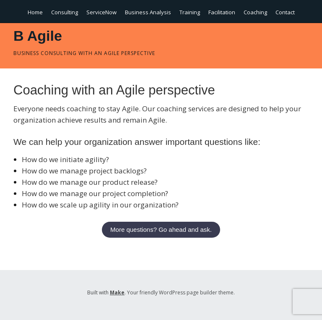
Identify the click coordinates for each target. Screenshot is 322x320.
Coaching (255, 12)
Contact (285, 12)
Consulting (64, 12)
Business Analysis (148, 12)
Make (117, 292)
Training (189, 12)
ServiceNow (101, 12)
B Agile (37, 36)
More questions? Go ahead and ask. (161, 229)
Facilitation (221, 12)
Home (35, 12)
